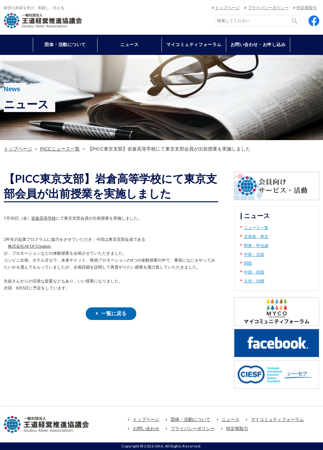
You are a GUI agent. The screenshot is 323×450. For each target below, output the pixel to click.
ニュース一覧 (256, 227)
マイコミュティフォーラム (193, 44)
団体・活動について (190, 419)
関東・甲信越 (256, 245)
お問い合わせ (146, 428)
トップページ (227, 7)
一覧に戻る (113, 313)
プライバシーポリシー (268, 7)
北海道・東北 (256, 236)
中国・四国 (254, 272)
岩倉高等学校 (43, 218)
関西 (248, 263)
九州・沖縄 (254, 281)
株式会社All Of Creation (29, 246)
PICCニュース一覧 (60, 148)
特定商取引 (307, 7)
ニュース (129, 44)
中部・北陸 (254, 254)
